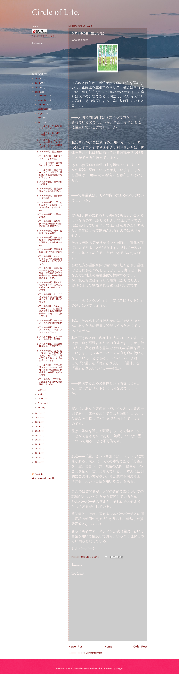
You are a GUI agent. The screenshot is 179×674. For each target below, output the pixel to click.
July (40, 118)
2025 (37, 83)
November (43, 100)
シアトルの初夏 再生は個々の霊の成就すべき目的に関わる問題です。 (49, 223)
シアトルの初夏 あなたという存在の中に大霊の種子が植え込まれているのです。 (49, 260)
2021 (37, 417)
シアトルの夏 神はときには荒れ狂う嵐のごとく (49, 127)
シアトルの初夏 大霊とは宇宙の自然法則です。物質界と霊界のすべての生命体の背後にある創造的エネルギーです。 (49, 273)
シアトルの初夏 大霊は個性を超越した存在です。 (49, 345)
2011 (37, 462)
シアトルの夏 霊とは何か (50, 151)
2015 (37, 444)
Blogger (119, 668)
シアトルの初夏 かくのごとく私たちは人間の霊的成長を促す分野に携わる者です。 (49, 298)
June (40, 122)
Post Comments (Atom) (92, 653)
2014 (37, 449)
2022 (37, 413)
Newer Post (76, 646)
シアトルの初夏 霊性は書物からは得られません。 (49, 189)
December (43, 95)
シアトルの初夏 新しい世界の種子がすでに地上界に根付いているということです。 (49, 286)
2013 (37, 453)
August (41, 113)
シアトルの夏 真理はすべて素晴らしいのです (49, 134)
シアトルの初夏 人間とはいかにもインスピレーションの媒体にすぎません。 (49, 206)
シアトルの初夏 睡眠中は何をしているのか (49, 231)
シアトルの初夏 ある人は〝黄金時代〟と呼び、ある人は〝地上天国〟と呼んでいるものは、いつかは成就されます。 (49, 355)
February (42, 403)
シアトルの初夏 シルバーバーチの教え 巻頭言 (49, 338)
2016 (37, 440)
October (41, 104)
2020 (37, 422)
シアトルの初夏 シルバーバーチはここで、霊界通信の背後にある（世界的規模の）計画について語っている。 (49, 311)
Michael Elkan (96, 668)
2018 (37, 431)
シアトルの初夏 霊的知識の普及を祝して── (49, 164)
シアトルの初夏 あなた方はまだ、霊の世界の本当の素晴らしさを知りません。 (49, 241)
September (43, 109)
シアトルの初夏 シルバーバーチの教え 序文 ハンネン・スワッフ (49, 329)
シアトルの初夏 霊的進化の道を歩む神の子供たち (49, 250)
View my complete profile (43, 478)
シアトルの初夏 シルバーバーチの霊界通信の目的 (49, 321)
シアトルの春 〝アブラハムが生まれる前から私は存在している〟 (49, 381)
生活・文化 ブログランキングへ (44, 36)
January (41, 407)
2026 (37, 79)
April (40, 394)
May (40, 390)
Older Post (140, 646)
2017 (37, 435)
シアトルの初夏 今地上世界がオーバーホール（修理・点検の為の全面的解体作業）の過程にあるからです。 (49, 370)
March (41, 399)
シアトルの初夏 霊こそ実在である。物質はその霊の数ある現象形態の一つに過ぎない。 (49, 173)
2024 (37, 87)
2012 (37, 457)
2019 (37, 426)
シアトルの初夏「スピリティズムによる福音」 (49, 157)
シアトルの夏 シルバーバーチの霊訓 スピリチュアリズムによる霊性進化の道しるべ (49, 143)
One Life (39, 474)
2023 (37, 92)
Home (108, 646)
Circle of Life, (56, 12)
